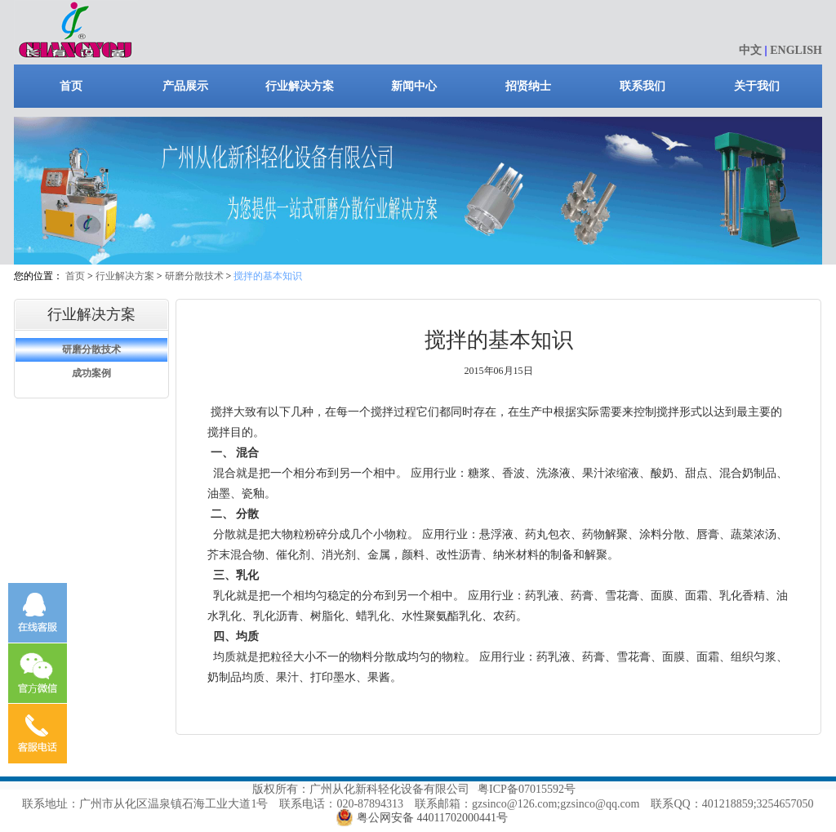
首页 (71, 86)
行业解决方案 (299, 86)
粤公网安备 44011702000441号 (432, 818)
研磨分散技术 (194, 276)
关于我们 (757, 86)
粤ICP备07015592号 (527, 789)
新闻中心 (414, 86)
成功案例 (91, 373)
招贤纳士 (528, 86)
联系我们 (642, 86)
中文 (750, 50)
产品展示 (185, 86)
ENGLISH (796, 50)
